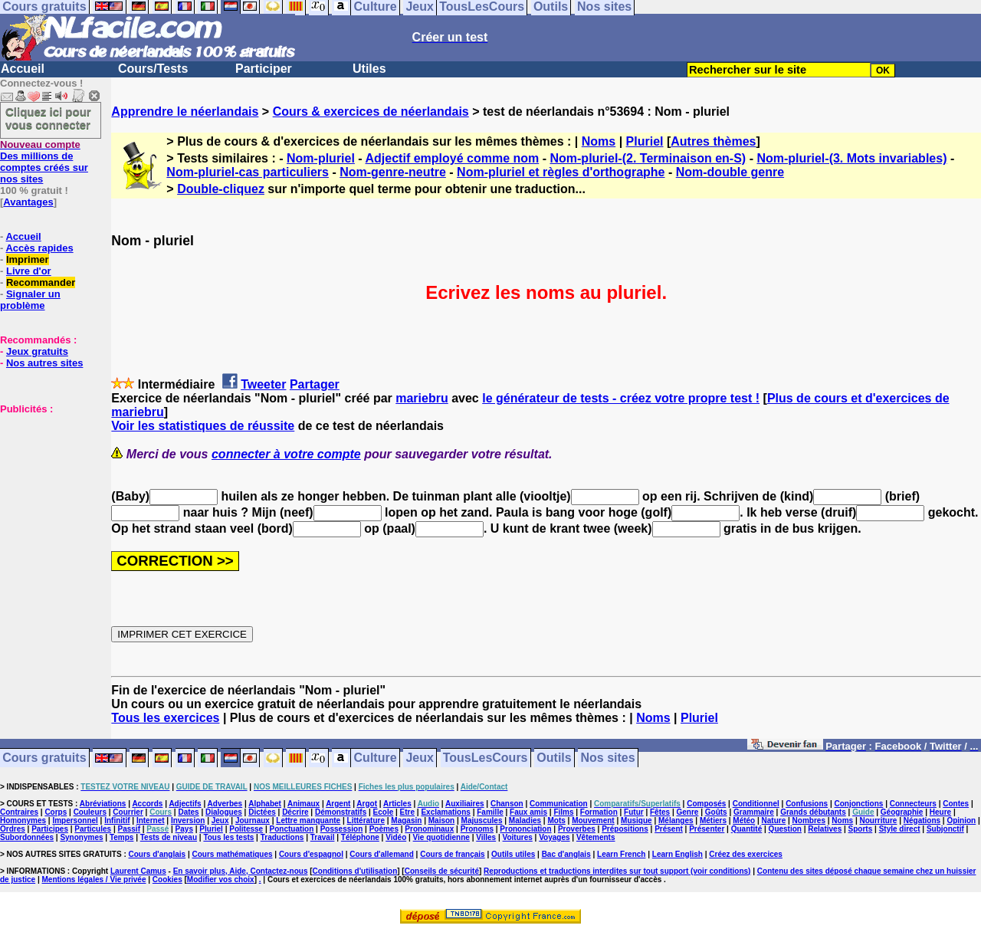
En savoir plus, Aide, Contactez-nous (240, 871)
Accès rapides (39, 248)
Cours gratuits (44, 758)
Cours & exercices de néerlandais (371, 111)
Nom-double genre (730, 172)
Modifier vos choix (220, 879)
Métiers (713, 820)
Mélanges (676, 820)
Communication (559, 803)
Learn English (677, 854)
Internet (150, 820)
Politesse (246, 829)
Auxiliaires (464, 803)
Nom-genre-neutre (393, 172)
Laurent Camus (138, 871)
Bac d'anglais (566, 854)
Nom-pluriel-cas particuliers (247, 172)
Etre (407, 812)
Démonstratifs (340, 812)
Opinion (961, 820)
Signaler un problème (30, 299)
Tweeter (263, 384)
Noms (598, 141)
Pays (184, 829)
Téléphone (360, 837)
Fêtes (660, 812)
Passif (129, 829)
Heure (940, 812)
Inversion (188, 820)
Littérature (366, 820)
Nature (774, 820)
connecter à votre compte (286, 454)
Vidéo (396, 837)
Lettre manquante (308, 820)
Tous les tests (228, 837)
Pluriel (645, 141)
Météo (744, 820)
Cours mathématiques (232, 854)
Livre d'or (28, 271)
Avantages (28, 202)
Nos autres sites (44, 363)
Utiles (369, 68)
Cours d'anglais (157, 854)
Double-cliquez (220, 188)
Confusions (807, 803)
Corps (55, 812)
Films (563, 812)
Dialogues (223, 812)
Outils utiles (513, 854)
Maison (441, 820)
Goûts (716, 812)
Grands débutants (813, 812)
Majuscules (482, 820)
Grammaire (753, 812)
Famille (490, 812)
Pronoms (477, 829)
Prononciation (525, 829)
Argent (338, 803)
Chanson (506, 803)
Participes (49, 829)
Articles (397, 803)
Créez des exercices (746, 854)
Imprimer (27, 259)
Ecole (383, 812)
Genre (688, 812)
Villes (486, 837)
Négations (922, 820)
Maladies (525, 820)
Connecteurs (913, 803)
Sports (860, 829)
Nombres (808, 820)
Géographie (902, 812)
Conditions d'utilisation (355, 871)
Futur (634, 812)
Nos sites (608, 758)
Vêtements (595, 837)
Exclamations (445, 812)
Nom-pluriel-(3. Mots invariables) (851, 158)
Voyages (554, 837)
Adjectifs (185, 803)
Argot (366, 803)
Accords (147, 803)
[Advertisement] (46, 491)
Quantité (747, 829)
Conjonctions (859, 803)
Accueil (22, 68)
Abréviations (103, 803)
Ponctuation (292, 829)
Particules (92, 829)
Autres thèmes (713, 141)
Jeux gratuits (37, 351)
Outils (553, 758)
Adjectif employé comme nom (453, 158)
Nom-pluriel (321, 158)
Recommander (40, 282)
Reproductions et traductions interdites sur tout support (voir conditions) (617, 871)
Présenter (706, 829)
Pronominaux (429, 829)
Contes (956, 803)
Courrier (128, 812)
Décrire (295, 812)
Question (785, 829)
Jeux (419, 758)
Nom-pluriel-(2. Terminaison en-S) (648, 158)
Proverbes (576, 829)
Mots (556, 820)
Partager (315, 384)
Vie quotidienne (441, 837)
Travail (322, 837)
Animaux (303, 803)
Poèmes (384, 829)
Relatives (825, 829)
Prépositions (625, 829)
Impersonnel (74, 820)
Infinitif (117, 820)
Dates (188, 812)
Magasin (406, 820)
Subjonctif (945, 829)
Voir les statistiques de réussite (202, 425)
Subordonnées (27, 837)
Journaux (252, 820)
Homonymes (23, 820)
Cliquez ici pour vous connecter (48, 118)
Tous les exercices (165, 717)
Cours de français (452, 854)
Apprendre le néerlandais (184, 111)
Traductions (282, 837)
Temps (122, 837)
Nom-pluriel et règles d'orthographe (560, 172)
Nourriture (878, 820)
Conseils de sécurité (442, 871)
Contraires (19, 812)
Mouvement (593, 820)
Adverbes (225, 803)
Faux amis (528, 812)
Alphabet (264, 803)
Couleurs (90, 812)
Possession (341, 829)
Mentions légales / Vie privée (94, 879)
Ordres (12, 829)
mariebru (421, 398)
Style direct (899, 829)
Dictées (262, 812)
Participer (263, 68)
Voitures (518, 837)
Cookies (167, 879)
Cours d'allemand (381, 854)
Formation (599, 812)
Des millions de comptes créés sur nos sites (44, 162)
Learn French (621, 854)
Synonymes (81, 837)
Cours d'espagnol (311, 854)
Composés (706, 803)
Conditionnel (756, 803)
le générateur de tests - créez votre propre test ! (621, 398)
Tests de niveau (168, 837)
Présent (669, 829)
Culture (375, 758)
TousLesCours (485, 758)
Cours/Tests (153, 68)
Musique (636, 820)
